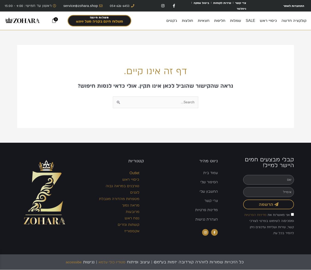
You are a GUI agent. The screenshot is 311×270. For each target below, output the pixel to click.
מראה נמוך (130, 205)
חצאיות (203, 20)
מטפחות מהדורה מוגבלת (119, 199)
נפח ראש (132, 218)
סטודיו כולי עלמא (113, 262)
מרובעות (132, 212)
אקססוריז (131, 231)
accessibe (71, 262)
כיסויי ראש (268, 20)
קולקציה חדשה (293, 20)
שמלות (235, 20)
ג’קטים (171, 20)
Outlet (134, 173)
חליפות (219, 20)
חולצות (187, 20)
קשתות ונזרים (128, 225)
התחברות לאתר (291, 6)
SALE (250, 20)
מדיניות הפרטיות (255, 215)
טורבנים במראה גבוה (122, 186)
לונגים (134, 192)
